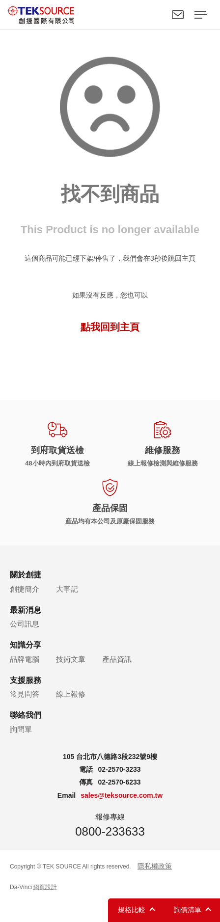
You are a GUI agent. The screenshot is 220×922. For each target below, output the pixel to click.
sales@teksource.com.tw (122, 795)
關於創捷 (25, 574)
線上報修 (70, 694)
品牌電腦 (24, 659)
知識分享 (25, 645)
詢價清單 (187, 910)
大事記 (67, 589)
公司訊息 (24, 624)
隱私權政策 (155, 866)
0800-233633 (109, 831)
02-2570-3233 (119, 769)
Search (155, 14)
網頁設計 (45, 887)
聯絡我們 (177, 14)
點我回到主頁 (110, 327)
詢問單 (21, 729)
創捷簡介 (24, 589)
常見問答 (24, 694)
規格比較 (131, 910)
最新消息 (25, 610)
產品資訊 (117, 659)
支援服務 (25, 680)
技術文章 (70, 659)
